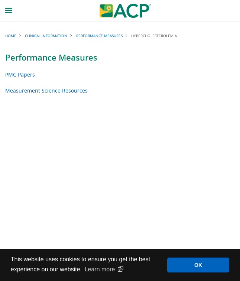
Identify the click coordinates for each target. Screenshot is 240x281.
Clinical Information (46, 35)
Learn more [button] (100, 269)
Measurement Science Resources (46, 90)
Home (10, 35)
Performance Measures (51, 57)
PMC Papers (20, 74)
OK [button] (198, 265)
